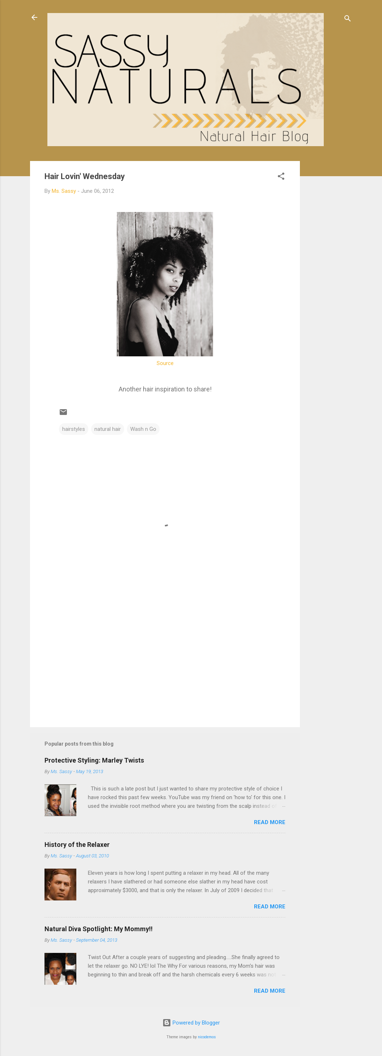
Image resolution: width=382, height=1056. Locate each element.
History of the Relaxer (77, 844)
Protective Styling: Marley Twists (94, 760)
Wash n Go (143, 429)
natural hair (107, 429)
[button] (281, 177)
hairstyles (73, 429)
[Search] (347, 20)
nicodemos (207, 1037)
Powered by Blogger (191, 1022)
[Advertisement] (329, 269)
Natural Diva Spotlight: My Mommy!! (98, 929)
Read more (269, 822)
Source (165, 363)
